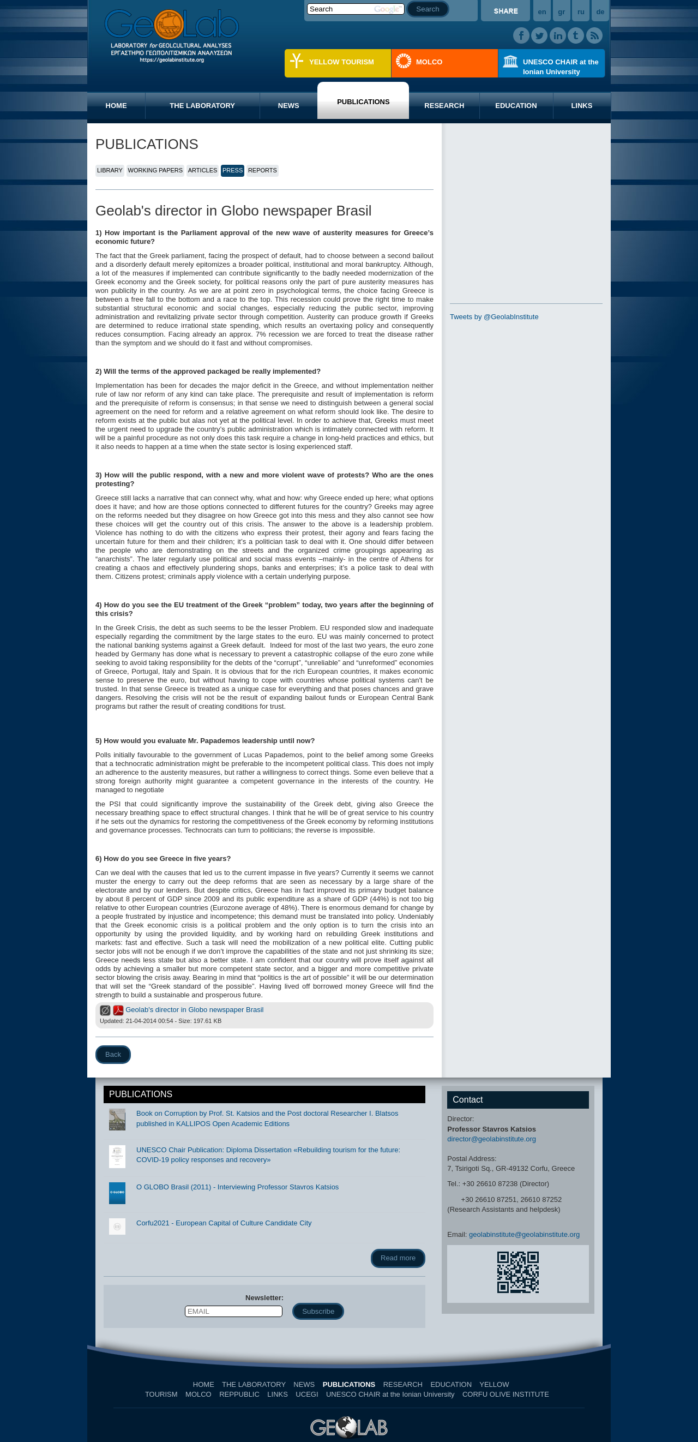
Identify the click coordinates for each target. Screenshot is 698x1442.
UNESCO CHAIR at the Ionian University (561, 67)
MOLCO (429, 62)
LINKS (581, 105)
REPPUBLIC (239, 1394)
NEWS (288, 105)
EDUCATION (516, 105)
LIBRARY (110, 170)
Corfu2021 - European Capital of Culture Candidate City (224, 1223)
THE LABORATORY (202, 105)
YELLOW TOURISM (341, 62)
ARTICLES (203, 170)
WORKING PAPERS (155, 170)
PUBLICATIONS (363, 102)
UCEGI (307, 1394)
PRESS (232, 170)
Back (113, 1054)
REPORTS (262, 170)
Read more (398, 1258)
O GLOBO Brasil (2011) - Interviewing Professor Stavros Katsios (237, 1187)
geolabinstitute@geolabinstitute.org (524, 1234)
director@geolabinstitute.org (491, 1139)
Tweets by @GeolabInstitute (494, 317)
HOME (116, 105)
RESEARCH (444, 105)
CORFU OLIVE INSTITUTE (505, 1394)
